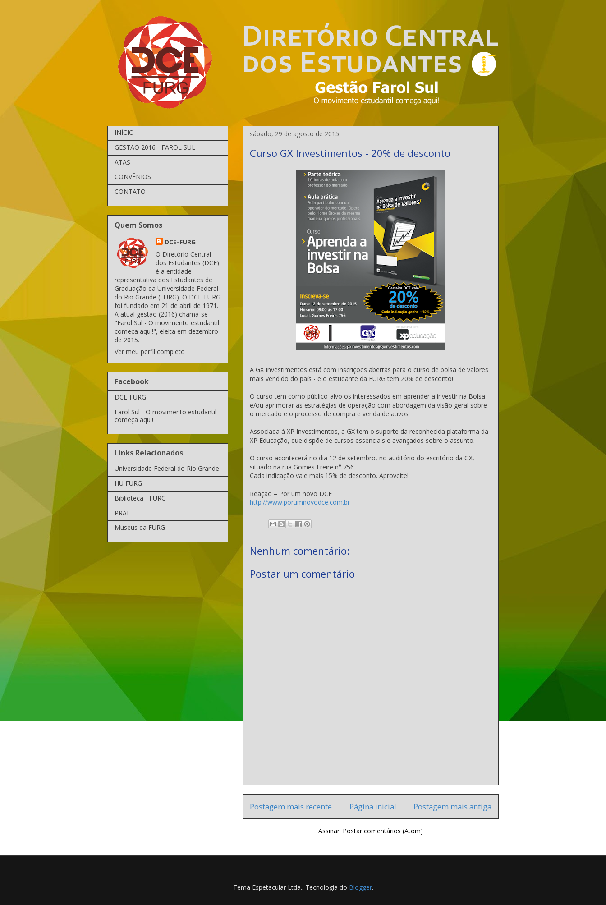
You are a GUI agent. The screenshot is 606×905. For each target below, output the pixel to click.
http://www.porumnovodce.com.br (300, 502)
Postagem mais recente (291, 806)
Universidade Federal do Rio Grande (167, 468)
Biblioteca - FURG (140, 498)
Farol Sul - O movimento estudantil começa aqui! (165, 416)
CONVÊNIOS (133, 176)
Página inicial (372, 806)
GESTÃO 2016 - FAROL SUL (155, 147)
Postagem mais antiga (452, 806)
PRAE (122, 513)
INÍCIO (124, 132)
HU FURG (128, 483)
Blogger (360, 887)
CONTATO (130, 191)
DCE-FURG (180, 242)
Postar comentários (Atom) (383, 831)
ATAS (122, 162)
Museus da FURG (140, 527)
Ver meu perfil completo (150, 351)
